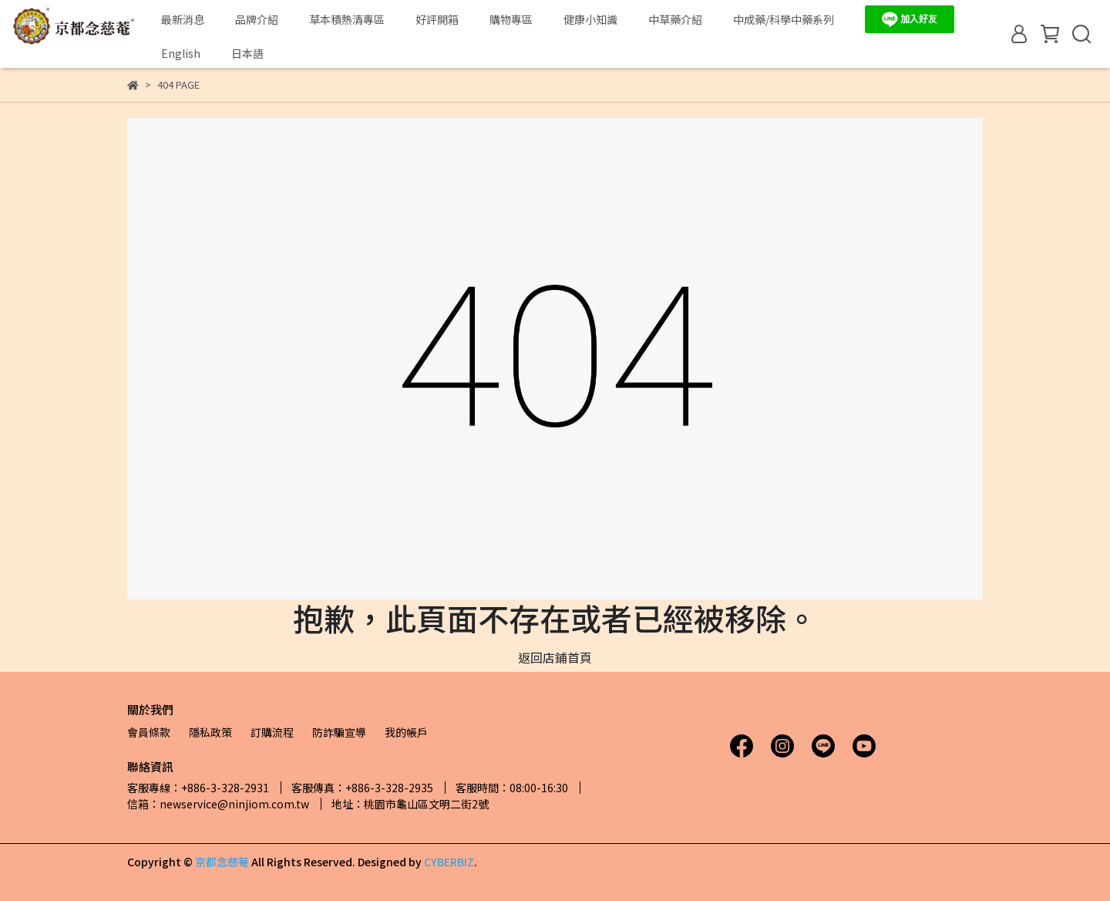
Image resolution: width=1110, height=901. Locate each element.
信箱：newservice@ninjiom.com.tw (218, 804)
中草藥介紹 (675, 19)
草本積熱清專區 (347, 19)
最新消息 (182, 19)
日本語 (247, 53)
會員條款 (148, 732)
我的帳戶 (406, 732)
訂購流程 (272, 732)
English (180, 53)
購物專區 (511, 19)
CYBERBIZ (449, 861)
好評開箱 (437, 19)
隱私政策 (210, 732)
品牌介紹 (256, 19)
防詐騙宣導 (339, 732)
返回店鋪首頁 (555, 657)
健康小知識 (590, 19)
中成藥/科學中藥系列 (783, 19)
